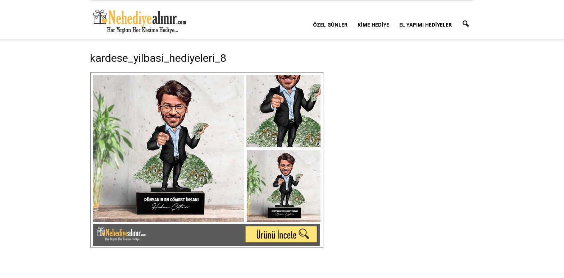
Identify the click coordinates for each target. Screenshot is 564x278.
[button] (465, 24)
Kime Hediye (373, 24)
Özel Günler (330, 24)
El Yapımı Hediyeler (425, 24)
